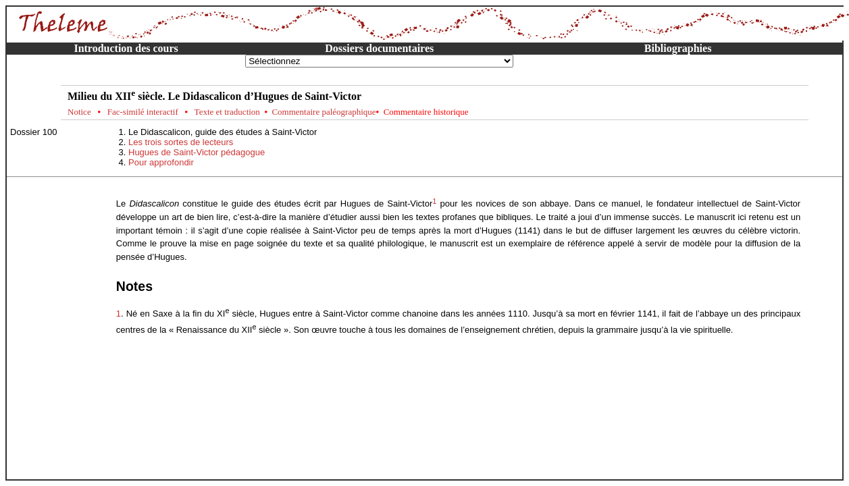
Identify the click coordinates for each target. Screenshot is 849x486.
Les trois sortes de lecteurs (180, 142)
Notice (79, 112)
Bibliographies (678, 48)
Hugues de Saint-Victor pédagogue (196, 152)
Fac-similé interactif (142, 112)
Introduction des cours (126, 48)
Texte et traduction (227, 112)
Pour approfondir (161, 162)
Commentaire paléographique (324, 112)
